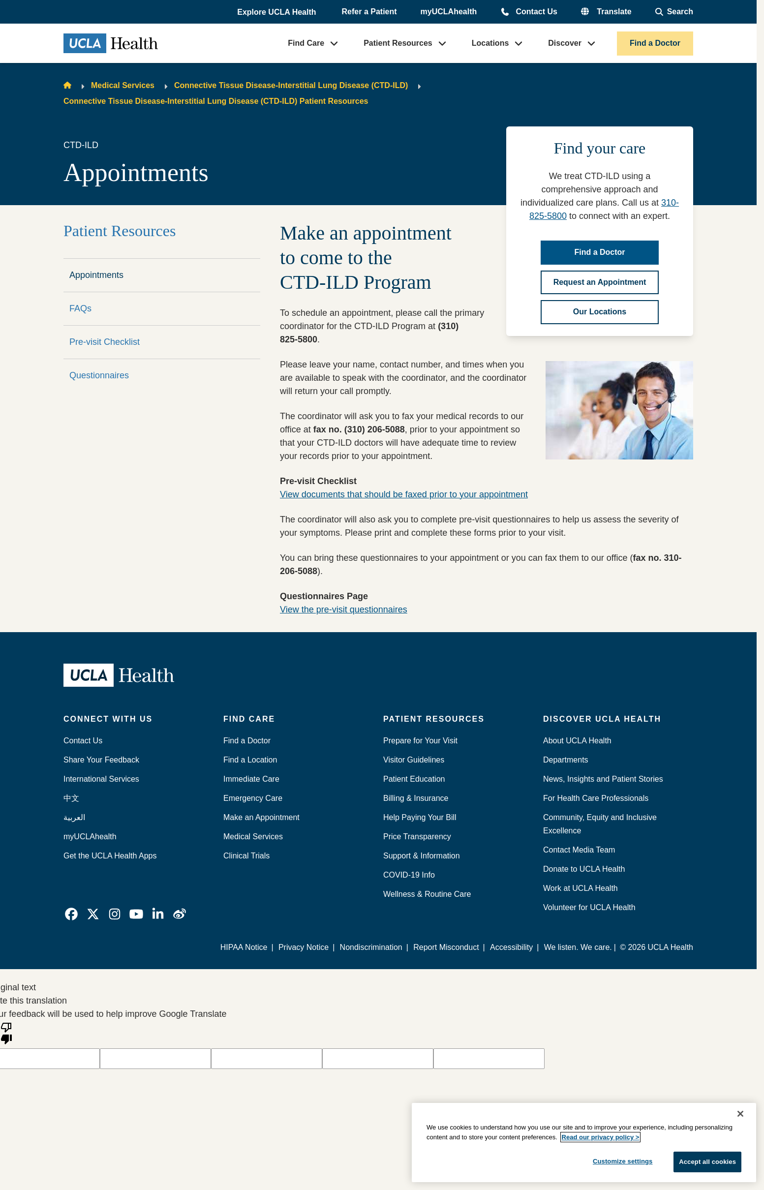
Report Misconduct (446, 947)
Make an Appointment (261, 817)
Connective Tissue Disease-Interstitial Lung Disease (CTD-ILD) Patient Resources (215, 101)
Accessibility (511, 947)
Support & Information (421, 856)
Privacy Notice (304, 947)
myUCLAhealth (449, 11)
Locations (490, 43)
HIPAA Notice (244, 947)
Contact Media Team (579, 850)
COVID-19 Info (409, 875)
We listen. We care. (578, 947)
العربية (74, 817)
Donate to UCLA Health (584, 869)
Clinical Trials (246, 856)
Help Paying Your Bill (420, 817)
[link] (71, 914)
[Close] (740, 1114)
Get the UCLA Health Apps (109, 856)
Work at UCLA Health (580, 888)
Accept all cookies (707, 1161)
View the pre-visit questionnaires (343, 609)
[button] (277, 12)
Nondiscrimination (371, 947)
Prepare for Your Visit (420, 740)
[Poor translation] (6, 1032)
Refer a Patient (369, 11)
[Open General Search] (674, 12)
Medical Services (122, 85)
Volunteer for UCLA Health (589, 907)
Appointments (96, 275)
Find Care (306, 43)
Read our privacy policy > (601, 1137)
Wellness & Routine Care (427, 894)
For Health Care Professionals (595, 798)
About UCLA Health (577, 740)
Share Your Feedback (101, 760)
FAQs (80, 308)
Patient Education (414, 779)
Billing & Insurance (416, 798)
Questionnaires (99, 375)
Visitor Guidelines (413, 760)
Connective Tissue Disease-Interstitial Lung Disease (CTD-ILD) (291, 85)
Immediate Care (251, 779)
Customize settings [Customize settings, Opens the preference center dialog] (623, 1161)
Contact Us (536, 11)
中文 (71, 798)
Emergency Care (252, 798)
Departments (565, 760)
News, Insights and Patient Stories (603, 779)
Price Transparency (417, 836)
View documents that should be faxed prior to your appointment (404, 494)
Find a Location (250, 760)
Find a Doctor (655, 43)
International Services (101, 779)
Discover (564, 43)
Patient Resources (398, 43)
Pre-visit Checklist (104, 342)
